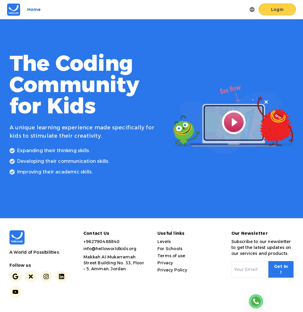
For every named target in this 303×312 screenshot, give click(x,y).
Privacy (165, 263)
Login (277, 9)
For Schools (169, 248)
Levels (164, 241)
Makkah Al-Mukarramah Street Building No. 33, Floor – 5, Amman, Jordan (113, 262)
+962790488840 (101, 241)
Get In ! (281, 269)
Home (34, 9)
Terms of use (171, 255)
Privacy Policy (172, 270)
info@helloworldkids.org (110, 248)
